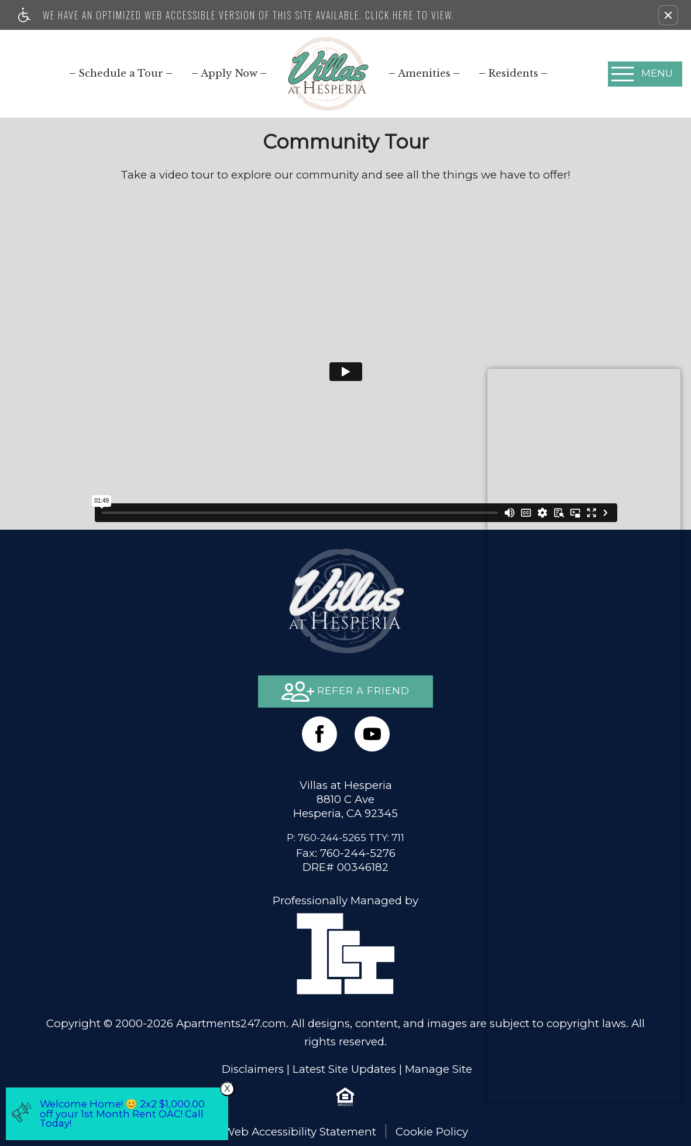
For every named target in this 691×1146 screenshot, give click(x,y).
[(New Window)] (372, 734)
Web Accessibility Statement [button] (299, 1131)
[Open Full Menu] (645, 74)
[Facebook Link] (319, 734)
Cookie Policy (432, 1131)
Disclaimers (253, 1069)
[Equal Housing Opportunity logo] (345, 1096)
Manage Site (438, 1069)
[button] (668, 15)
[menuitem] (121, 73)
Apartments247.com (231, 1023)
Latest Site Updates (344, 1069)
